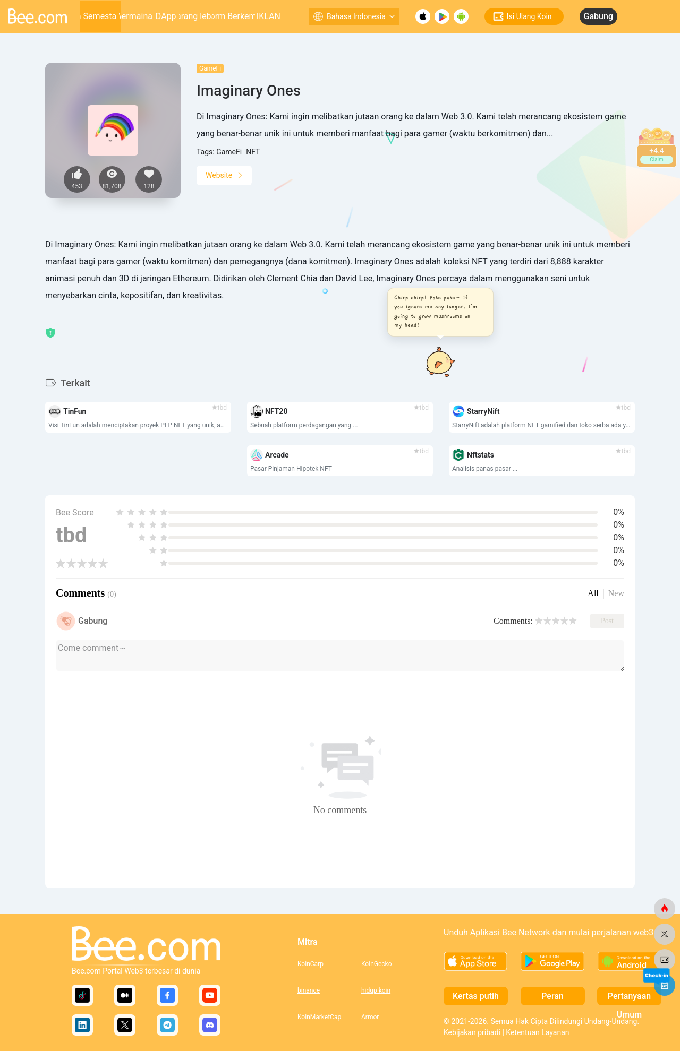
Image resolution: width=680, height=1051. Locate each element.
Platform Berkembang (233, 16)
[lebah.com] (664, 908)
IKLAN (268, 16)
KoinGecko (376, 964)
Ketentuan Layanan (537, 1032)
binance (309, 990)
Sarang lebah (195, 16)
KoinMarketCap (319, 1017)
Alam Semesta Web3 (101, 16)
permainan (137, 16)
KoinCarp (311, 964)
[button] (437, 312)
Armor (370, 1017)
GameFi (210, 68)
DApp (166, 16)
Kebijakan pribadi (473, 1032)
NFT (253, 152)
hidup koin (375, 990)
